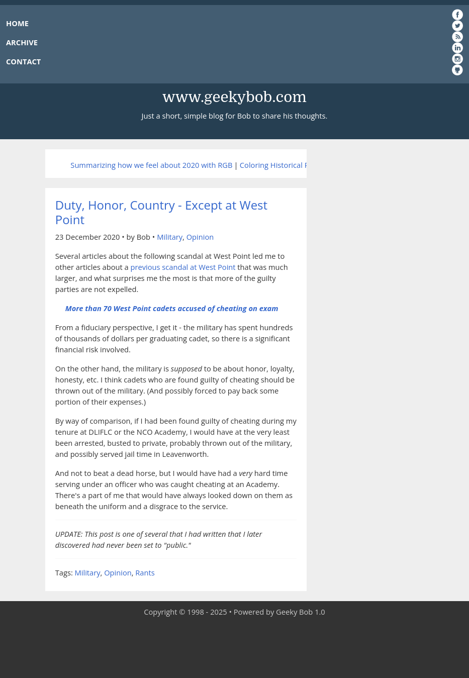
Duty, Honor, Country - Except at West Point (161, 212)
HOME (17, 23)
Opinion (200, 237)
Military (169, 237)
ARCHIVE (22, 42)
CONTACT (23, 61)
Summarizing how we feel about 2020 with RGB (151, 165)
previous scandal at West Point (183, 267)
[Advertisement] (235, 647)
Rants (144, 572)
